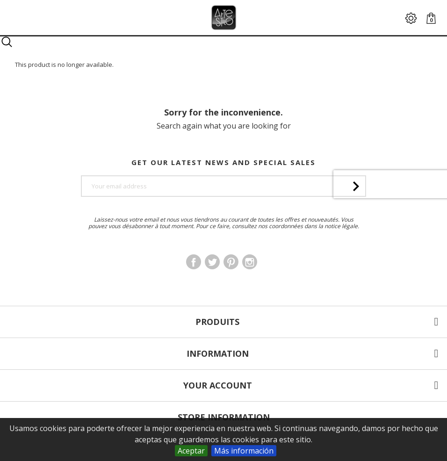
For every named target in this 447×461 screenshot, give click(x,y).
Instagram (249, 262)
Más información (244, 451)
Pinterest (231, 262)
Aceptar (191, 451)
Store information (224, 417)
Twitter (212, 262)
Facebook (193, 262)
